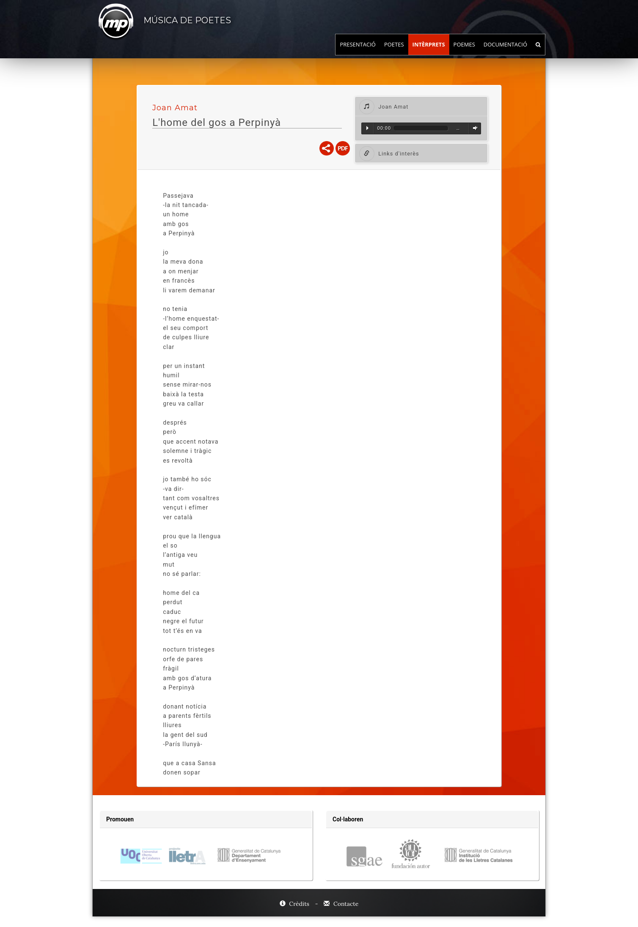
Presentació (358, 53)
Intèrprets (428, 53)
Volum (474, 128)
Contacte (341, 904)
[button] (421, 106)
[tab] (421, 106)
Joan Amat (175, 107)
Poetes (394, 53)
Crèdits (295, 904)
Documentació (505, 53)
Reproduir (367, 128)
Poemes (464, 53)
